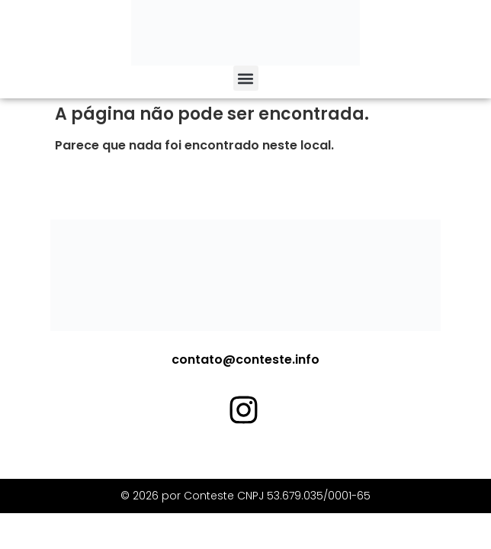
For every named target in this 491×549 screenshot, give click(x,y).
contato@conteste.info (245, 359)
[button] (245, 78)
